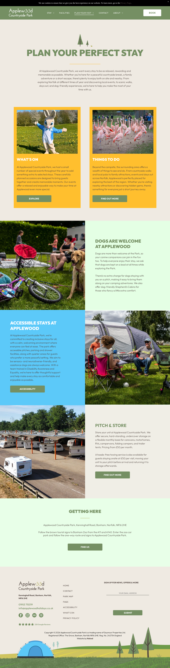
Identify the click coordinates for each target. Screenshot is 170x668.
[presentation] (125, 603)
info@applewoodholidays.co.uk (36, 608)
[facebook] (21, 615)
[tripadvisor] (34, 615)
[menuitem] (51, 7)
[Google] (41, 615)
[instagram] (27, 615)
